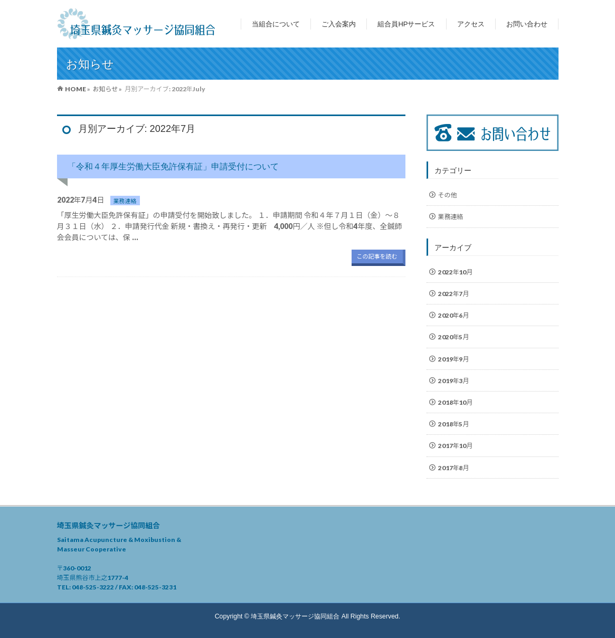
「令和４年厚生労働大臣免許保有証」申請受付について (173, 166)
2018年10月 (455, 402)
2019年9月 (453, 359)
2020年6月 (453, 315)
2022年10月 (455, 272)
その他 (447, 195)
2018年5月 (453, 424)
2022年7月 (453, 294)
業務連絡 (125, 200)
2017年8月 (453, 468)
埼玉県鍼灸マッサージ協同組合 (295, 616)
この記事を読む (377, 256)
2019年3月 (453, 381)
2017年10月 (455, 446)
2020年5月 (453, 337)
